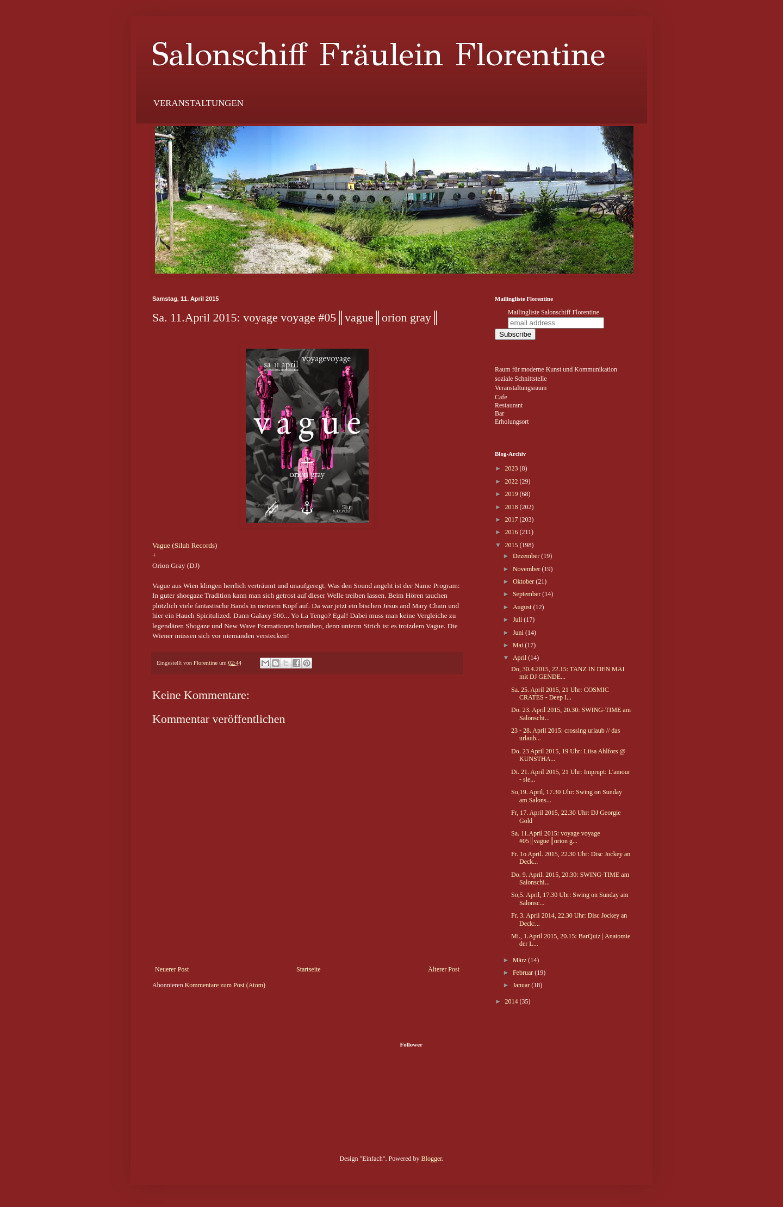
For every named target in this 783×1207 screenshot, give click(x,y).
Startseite (308, 969)
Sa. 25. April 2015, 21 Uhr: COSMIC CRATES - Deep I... (560, 693)
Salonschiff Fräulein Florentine (378, 54)
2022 (512, 481)
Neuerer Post (172, 969)
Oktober (524, 581)
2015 (512, 545)
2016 (512, 532)
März (520, 960)
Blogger (431, 1158)
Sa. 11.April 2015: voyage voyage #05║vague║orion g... (555, 837)
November (527, 569)
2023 (512, 468)
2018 (512, 507)
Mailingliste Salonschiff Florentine (553, 312)
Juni (519, 632)
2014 (512, 1001)
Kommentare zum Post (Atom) (225, 985)
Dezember (527, 556)
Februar (524, 972)
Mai (519, 645)
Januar (522, 985)
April (520, 657)
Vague (161, 545)
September (527, 594)
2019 (512, 494)
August (523, 607)
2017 (512, 519)
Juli (518, 619)
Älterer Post (443, 969)
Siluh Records (195, 545)
